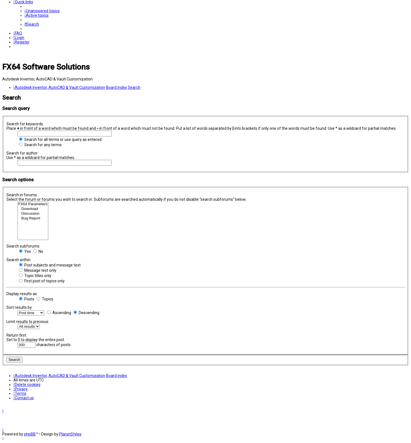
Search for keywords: (25, 124)
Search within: (18, 260)
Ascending (59, 312)
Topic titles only (35, 275)
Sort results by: (19, 307)
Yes (25, 251)
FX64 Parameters (33, 204)
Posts (26, 299)
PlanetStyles (70, 434)
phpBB (30, 434)
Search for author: (22, 153)
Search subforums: (23, 246)
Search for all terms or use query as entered (60, 139)
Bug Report (33, 218)
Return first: (16, 335)
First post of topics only (42, 281)
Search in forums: (22, 195)
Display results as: (22, 294)
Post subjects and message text (50, 265)
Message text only (37, 270)
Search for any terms (40, 145)
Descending (86, 312)
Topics (45, 299)
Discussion (33, 213)
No (38, 251)
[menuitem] (42, 11)
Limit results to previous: (27, 321)
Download (33, 209)
